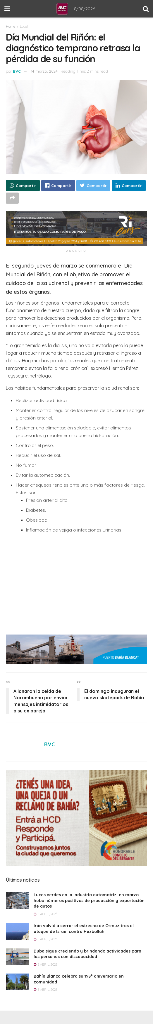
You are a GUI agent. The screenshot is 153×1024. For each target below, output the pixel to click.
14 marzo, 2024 (44, 71)
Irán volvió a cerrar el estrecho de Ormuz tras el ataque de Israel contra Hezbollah (84, 928)
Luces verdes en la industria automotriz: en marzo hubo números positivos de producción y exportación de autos (89, 900)
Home (10, 26)
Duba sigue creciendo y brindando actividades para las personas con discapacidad (87, 954)
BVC (17, 71)
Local (24, 26)
